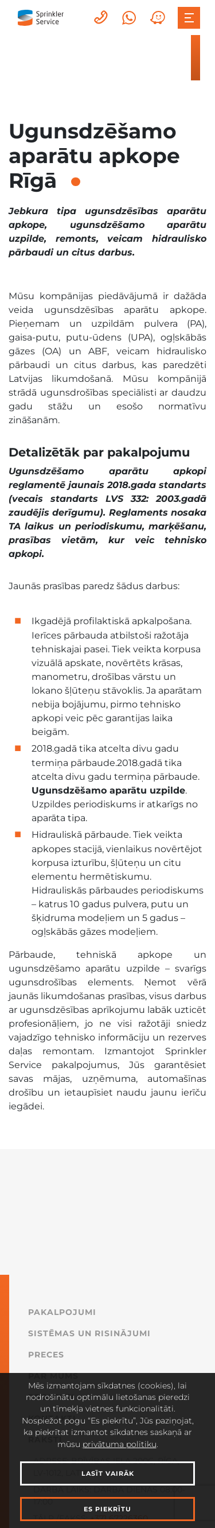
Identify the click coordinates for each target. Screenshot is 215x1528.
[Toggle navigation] (189, 18)
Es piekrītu (107, 1509)
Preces (46, 1354)
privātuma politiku (120, 1444)
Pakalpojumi (62, 1312)
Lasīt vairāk (107, 1473)
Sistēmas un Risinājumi (89, 1333)
